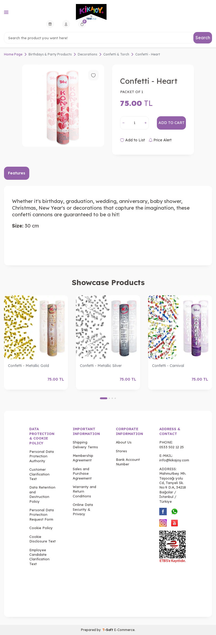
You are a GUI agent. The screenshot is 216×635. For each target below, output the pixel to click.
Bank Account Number (128, 461)
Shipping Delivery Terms (85, 444)
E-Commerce (124, 630)
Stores (121, 451)
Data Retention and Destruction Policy (42, 494)
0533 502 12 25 (171, 447)
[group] (63, 106)
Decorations (87, 54)
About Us (124, 442)
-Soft (108, 630)
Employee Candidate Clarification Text (39, 557)
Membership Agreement (83, 457)
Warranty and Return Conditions (84, 491)
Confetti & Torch (116, 54)
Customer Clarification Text (39, 474)
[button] (103, 398)
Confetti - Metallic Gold (28, 365)
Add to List (132, 140)
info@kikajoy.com (174, 460)
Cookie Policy (41, 528)
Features (16, 173)
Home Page (13, 54)
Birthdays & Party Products (50, 54)
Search (202, 37)
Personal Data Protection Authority (41, 456)
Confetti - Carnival (168, 365)
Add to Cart (171, 122)
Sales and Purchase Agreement (82, 473)
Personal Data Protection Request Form (41, 514)
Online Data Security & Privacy (83, 509)
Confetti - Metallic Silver (101, 365)
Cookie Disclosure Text (42, 538)
